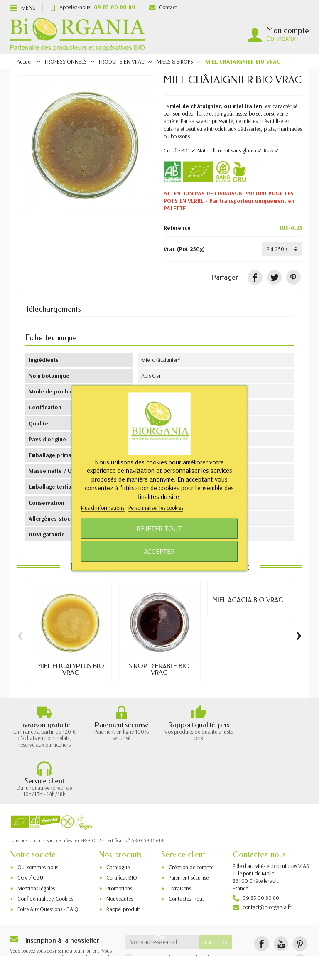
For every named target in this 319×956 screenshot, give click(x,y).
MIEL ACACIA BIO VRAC (248, 600)
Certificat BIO (121, 832)
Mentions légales (36, 843)
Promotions (119, 843)
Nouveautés (119, 853)
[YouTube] (281, 898)
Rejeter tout (159, 528)
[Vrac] (282, 249)
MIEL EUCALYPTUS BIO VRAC (70, 669)
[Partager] (255, 277)
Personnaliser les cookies (155, 508)
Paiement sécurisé (189, 832)
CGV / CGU (30, 832)
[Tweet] (274, 277)
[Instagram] (300, 916)
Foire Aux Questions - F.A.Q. (48, 864)
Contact (163, 7)
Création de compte (191, 822)
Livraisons (180, 843)
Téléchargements (53, 309)
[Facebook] (261, 898)
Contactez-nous (186, 853)
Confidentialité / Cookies (45, 853)
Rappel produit (123, 864)
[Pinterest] (293, 277)
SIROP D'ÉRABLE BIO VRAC (159, 669)
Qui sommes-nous (37, 822)
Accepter (159, 551)
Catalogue (118, 822)
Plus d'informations (103, 508)
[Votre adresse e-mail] (162, 896)
